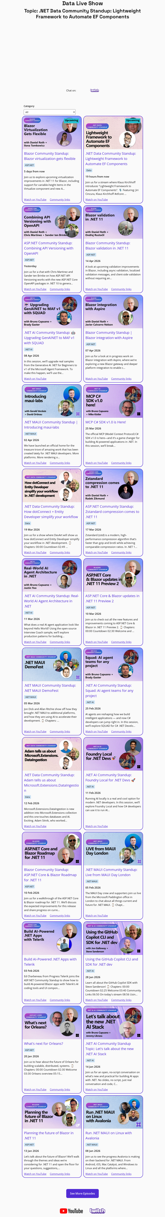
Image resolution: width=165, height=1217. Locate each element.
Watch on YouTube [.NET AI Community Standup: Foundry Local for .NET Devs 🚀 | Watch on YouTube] (96, 826)
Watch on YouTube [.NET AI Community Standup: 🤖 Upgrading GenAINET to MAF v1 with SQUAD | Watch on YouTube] (35, 378)
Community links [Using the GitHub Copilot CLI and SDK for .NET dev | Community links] (121, 1000)
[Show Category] (50, 112)
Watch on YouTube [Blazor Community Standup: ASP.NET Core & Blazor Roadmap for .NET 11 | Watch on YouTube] (35, 915)
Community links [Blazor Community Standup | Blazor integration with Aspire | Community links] (121, 378)
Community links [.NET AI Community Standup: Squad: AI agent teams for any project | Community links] (121, 731)
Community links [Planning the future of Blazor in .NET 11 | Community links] (60, 1174)
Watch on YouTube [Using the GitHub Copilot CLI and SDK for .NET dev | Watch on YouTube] (96, 1000)
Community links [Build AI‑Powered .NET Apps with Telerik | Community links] (60, 1000)
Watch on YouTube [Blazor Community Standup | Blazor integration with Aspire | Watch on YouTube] (96, 378)
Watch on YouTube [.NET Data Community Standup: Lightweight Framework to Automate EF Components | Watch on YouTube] (96, 199)
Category (29, 106)
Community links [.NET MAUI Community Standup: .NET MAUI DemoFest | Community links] (60, 731)
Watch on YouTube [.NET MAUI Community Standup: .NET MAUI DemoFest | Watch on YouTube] (35, 731)
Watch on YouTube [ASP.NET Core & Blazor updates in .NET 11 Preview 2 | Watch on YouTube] (96, 642)
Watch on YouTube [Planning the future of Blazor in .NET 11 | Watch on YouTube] (35, 1174)
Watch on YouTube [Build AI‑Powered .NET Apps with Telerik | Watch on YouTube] (35, 1000)
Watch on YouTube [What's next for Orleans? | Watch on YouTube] (35, 1089)
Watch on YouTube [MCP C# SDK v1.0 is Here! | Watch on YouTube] (96, 462)
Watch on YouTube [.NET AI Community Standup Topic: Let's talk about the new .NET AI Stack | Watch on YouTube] (96, 1089)
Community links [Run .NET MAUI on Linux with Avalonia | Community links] (121, 1174)
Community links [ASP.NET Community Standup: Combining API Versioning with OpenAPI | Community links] (60, 289)
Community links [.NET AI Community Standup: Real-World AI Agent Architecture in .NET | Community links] (60, 642)
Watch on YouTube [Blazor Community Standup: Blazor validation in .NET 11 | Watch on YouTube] (96, 289)
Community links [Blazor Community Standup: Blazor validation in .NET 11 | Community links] (121, 289)
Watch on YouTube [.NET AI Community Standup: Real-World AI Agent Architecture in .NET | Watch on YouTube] (35, 642)
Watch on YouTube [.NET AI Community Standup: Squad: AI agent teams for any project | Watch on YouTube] (96, 731)
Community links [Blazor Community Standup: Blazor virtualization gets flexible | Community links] (60, 199)
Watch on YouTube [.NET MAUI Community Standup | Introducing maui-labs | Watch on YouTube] (35, 462)
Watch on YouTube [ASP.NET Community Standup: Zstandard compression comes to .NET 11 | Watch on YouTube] (96, 552)
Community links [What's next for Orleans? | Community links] (60, 1089)
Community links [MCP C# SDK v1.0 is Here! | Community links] (121, 462)
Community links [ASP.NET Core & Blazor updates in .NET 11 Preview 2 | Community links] (121, 642)
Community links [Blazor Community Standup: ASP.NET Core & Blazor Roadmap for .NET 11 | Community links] (60, 915)
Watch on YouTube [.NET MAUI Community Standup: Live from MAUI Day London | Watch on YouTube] (96, 915)
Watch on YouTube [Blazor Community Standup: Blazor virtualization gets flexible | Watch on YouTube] (35, 199)
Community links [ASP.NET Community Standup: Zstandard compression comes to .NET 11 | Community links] (121, 552)
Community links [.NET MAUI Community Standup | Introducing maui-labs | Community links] (60, 462)
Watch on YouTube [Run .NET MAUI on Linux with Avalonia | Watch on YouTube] (96, 1174)
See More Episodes (82, 1193)
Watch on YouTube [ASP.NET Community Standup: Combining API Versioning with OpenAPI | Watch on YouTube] (35, 289)
